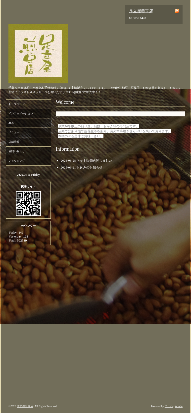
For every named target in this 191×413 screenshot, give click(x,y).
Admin (179, 406)
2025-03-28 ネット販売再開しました (86, 160)
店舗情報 (13, 141)
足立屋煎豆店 (25, 406)
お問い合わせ (16, 151)
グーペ (169, 406)
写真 (11, 122)
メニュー (13, 132)
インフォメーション (20, 113)
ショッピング (16, 160)
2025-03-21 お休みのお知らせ (81, 167)
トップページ (16, 104)
